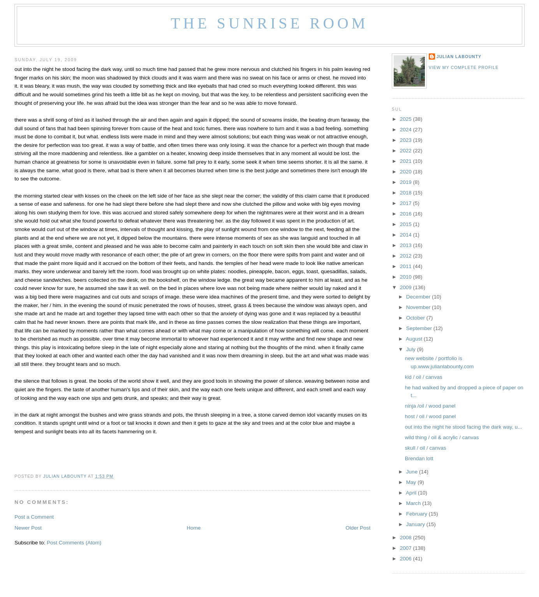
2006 (406, 559)
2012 (406, 256)
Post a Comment (34, 517)
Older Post (357, 528)
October (416, 318)
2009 (406, 287)
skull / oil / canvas (425, 448)
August (415, 339)
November (419, 307)
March (414, 503)
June (412, 472)
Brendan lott (419, 458)
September (419, 328)
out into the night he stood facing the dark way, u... (463, 427)
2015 (406, 224)
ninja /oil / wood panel (430, 406)
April (412, 493)
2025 (406, 119)
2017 (406, 203)
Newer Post (28, 528)
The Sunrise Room (269, 23)
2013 (406, 245)
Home (194, 528)
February (417, 514)
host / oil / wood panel (430, 416)
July (411, 349)
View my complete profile (464, 67)
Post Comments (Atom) (74, 543)
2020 (406, 172)
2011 (406, 266)
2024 (406, 129)
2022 (406, 151)
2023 (406, 140)
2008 (406, 537)
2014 (406, 235)
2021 (406, 161)
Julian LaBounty (459, 56)
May (411, 482)
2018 (406, 193)
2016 (406, 214)
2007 (406, 548)
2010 (406, 277)
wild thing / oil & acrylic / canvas (442, 437)
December (419, 297)
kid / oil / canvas (423, 377)
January (416, 524)
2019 (406, 182)
